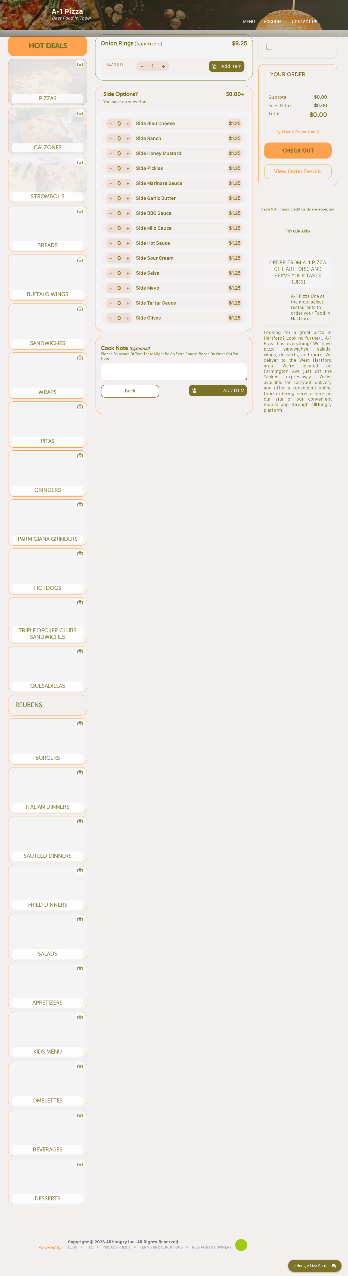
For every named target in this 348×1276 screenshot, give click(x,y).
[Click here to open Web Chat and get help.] (314, 1266)
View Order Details (298, 201)
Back (130, 397)
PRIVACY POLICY (131, 1258)
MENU (249, 25)
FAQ (104, 1258)
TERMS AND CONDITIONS (175, 1258)
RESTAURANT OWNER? (226, 1258)
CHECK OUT (298, 180)
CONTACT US (305, 25)
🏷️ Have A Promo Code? (297, 161)
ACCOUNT (273, 25)
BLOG (87, 1258)
